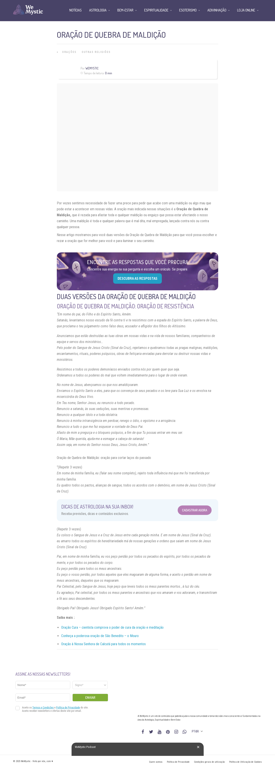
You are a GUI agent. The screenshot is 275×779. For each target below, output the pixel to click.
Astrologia (98, 10)
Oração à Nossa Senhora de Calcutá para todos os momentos (103, 644)
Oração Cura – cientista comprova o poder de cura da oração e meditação (112, 627)
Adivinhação (216, 10)
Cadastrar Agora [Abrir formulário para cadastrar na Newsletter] (194, 510)
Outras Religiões (96, 52)
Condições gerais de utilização (209, 761)
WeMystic (91, 68)
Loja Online (246, 10)
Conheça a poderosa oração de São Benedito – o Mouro (100, 636)
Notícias (75, 10)
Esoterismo (188, 10)
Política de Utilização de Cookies (245, 761)
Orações (69, 52)
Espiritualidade (156, 10)
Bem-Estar (125, 10)
